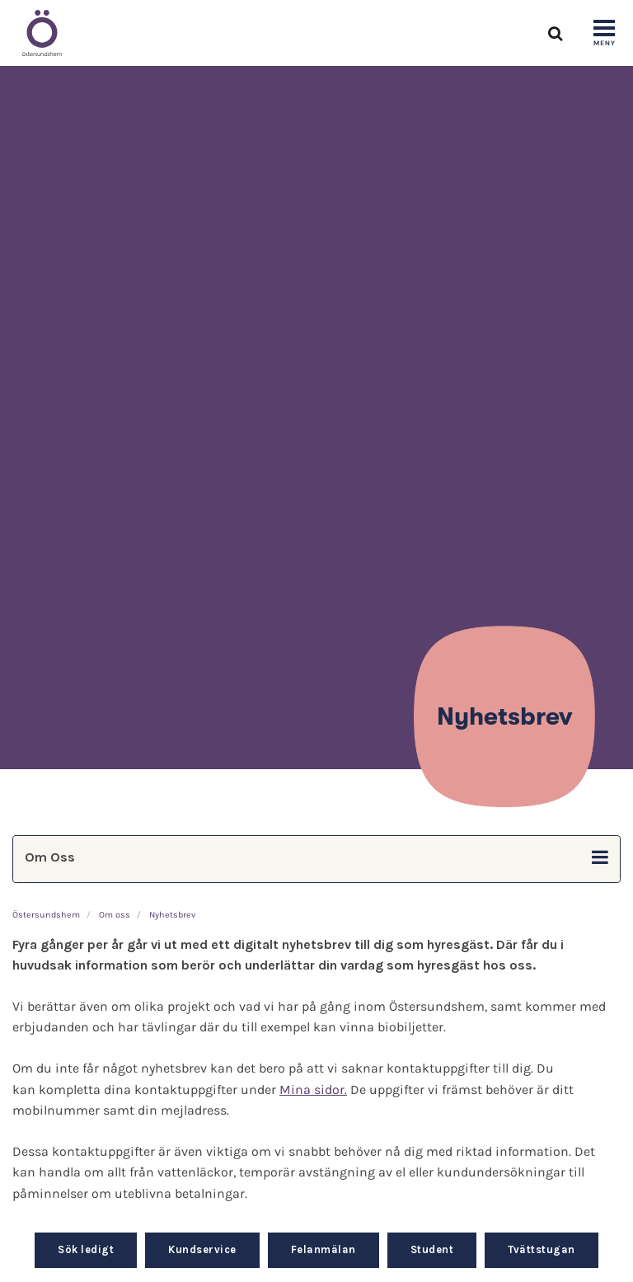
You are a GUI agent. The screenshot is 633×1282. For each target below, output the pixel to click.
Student (432, 1249)
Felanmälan (323, 1249)
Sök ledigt (86, 1249)
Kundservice (202, 1249)
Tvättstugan (541, 1249)
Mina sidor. (313, 1089)
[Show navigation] (604, 34)
